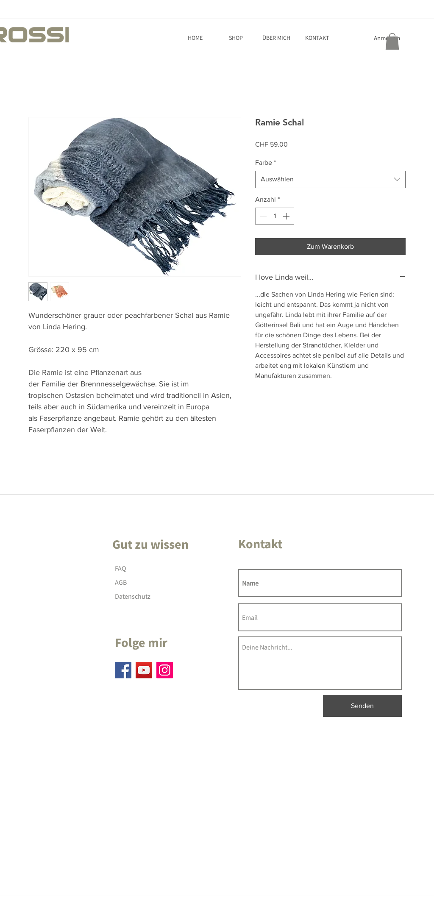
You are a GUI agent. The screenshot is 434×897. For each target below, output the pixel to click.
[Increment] (287, 216)
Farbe (265, 162)
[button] (392, 41)
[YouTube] (144, 670)
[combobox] (330, 179)
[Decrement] (262, 216)
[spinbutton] (274, 216)
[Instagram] (164, 670)
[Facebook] (123, 670)
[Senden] (362, 706)
